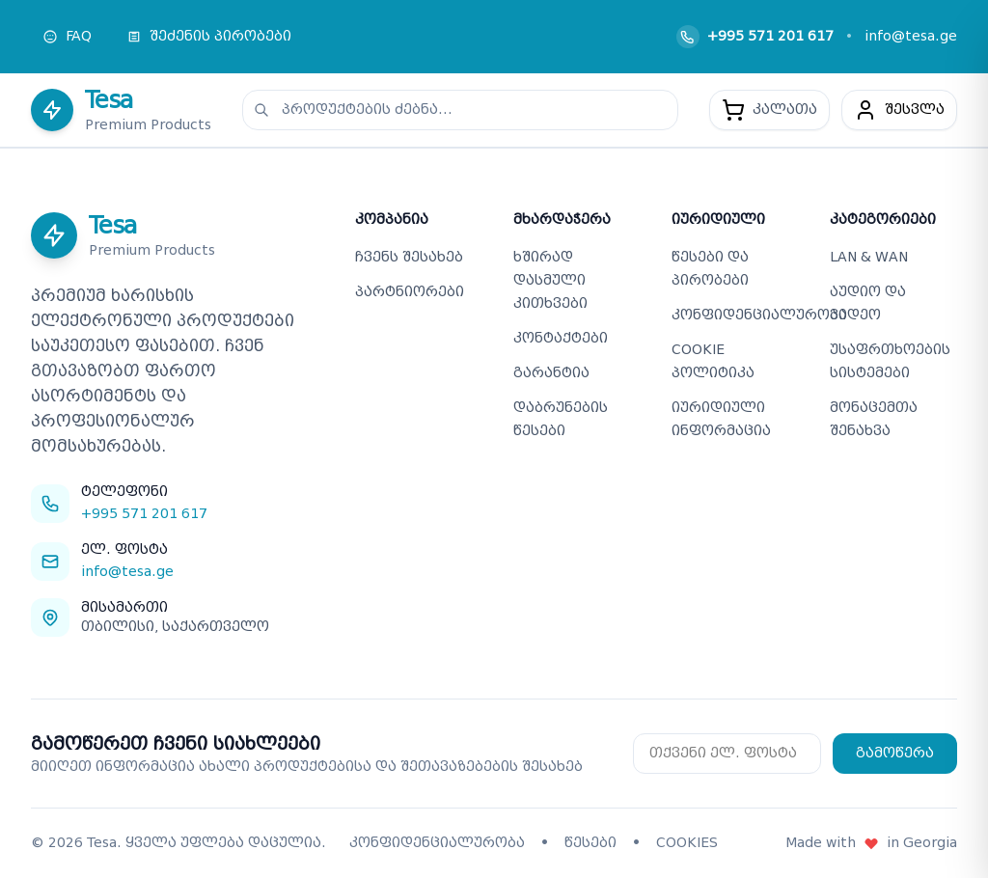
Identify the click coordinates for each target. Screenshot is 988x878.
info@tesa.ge (910, 36)
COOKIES (687, 843)
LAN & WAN (869, 257)
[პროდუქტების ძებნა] (460, 110)
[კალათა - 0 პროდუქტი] (769, 110)
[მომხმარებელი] (899, 110)
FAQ (67, 36)
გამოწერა (895, 753)
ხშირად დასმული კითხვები (550, 280)
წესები (590, 843)
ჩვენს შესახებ (409, 257)
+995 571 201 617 (770, 36)
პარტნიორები (409, 292)
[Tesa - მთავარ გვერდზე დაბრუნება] (121, 110)
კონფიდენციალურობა (759, 315)
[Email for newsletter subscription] (727, 753)
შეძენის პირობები (208, 36)
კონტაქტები (560, 338)
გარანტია (551, 373)
